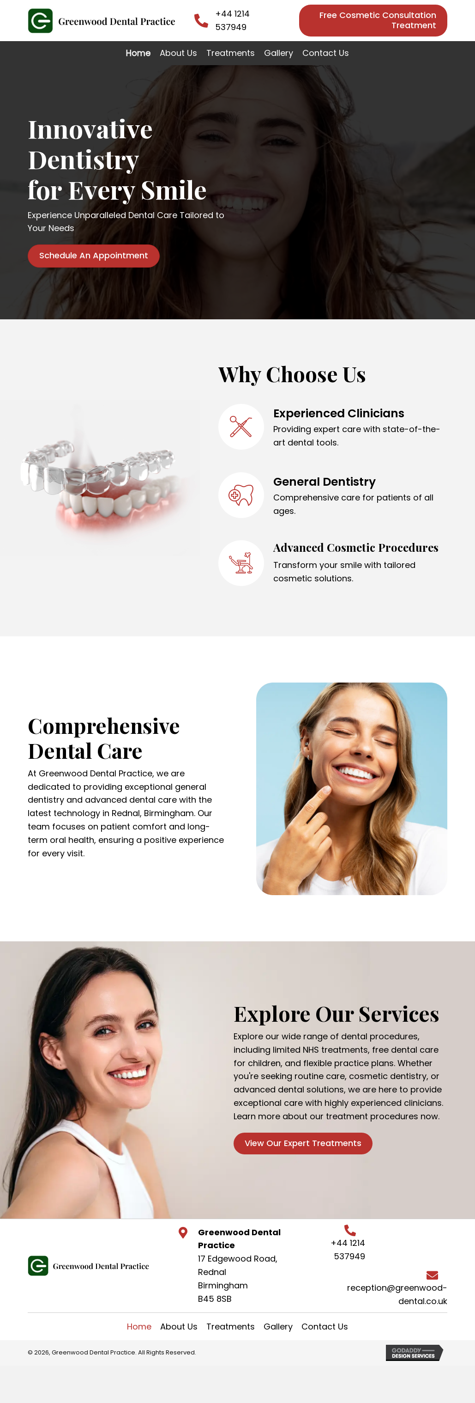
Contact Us (324, 1326)
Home (139, 1326)
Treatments (230, 1326)
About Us (179, 1326)
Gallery (278, 1326)
